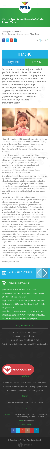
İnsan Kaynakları (36, 390)
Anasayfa (6, 31)
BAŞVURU (13, 62)
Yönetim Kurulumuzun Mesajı (15, 386)
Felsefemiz (42, 382)
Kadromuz (11, 390)
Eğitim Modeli (42, 386)
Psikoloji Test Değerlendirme (25, 336)
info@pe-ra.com (30, 420)
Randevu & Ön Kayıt (15, 402)
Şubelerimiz (22, 390)
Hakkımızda (7, 382)
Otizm (35, 332)
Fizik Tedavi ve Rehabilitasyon (14, 344)
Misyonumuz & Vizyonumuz (25, 382)
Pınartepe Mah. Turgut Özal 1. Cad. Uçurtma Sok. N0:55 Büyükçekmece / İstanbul (30, 415)
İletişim (40, 402)
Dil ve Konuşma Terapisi (21, 332)
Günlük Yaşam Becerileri (38, 344)
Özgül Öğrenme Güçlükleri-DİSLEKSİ (25, 340)
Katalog (32, 386)
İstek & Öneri (30, 402)
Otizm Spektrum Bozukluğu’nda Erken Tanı (20, 34)
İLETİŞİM (36, 62)
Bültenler (15, 31)
